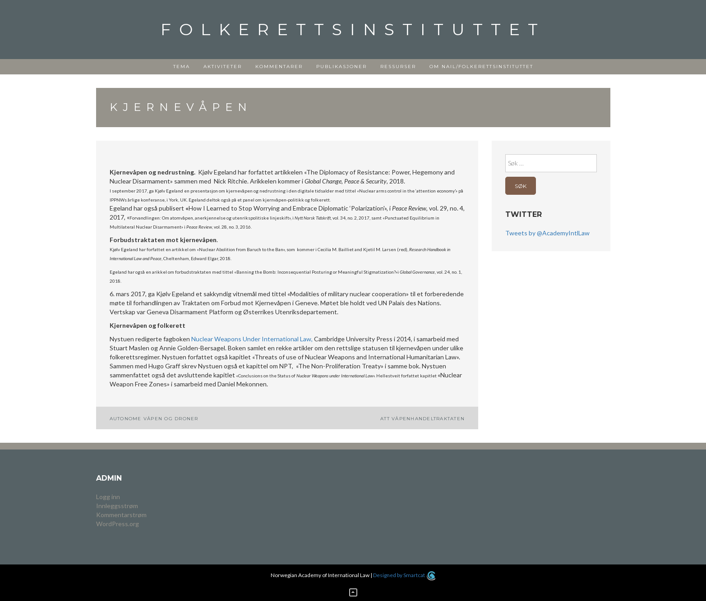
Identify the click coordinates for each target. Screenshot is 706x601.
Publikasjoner (341, 66)
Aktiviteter (222, 66)
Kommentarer (279, 66)
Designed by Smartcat (404, 575)
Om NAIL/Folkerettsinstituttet (481, 66)
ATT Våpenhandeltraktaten (422, 419)
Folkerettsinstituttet (353, 29)
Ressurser (398, 66)
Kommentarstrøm (121, 514)
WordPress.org (117, 524)
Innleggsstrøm (117, 505)
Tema (181, 66)
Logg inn (108, 496)
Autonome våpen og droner (154, 419)
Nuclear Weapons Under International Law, (252, 339)
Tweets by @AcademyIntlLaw (547, 233)
